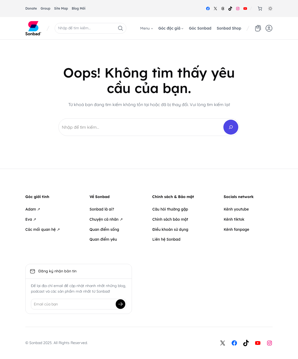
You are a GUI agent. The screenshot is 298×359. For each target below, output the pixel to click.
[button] (270, 8)
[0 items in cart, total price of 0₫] (260, 8)
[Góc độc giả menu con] (182, 28)
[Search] (230, 127)
